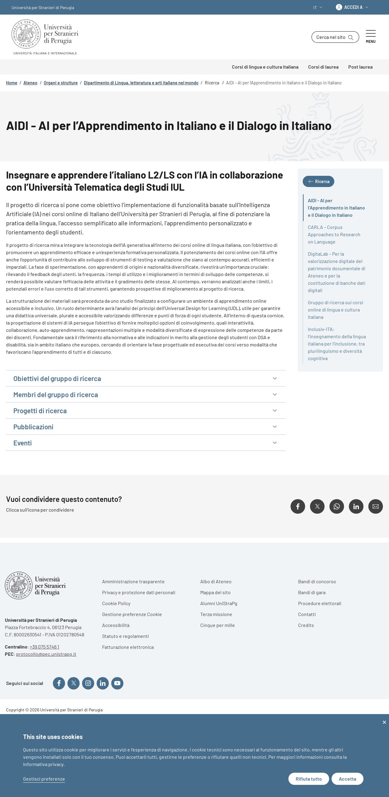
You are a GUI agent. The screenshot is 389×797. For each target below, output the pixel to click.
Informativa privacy (43, 764)
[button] (318, 7)
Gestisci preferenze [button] (44, 779)
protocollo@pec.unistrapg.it (46, 654)
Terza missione (216, 614)
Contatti (307, 614)
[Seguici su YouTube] (117, 683)
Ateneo (30, 82)
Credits (306, 625)
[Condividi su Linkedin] (356, 506)
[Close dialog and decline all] (384, 718)
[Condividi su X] (317, 506)
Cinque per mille (217, 625)
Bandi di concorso (317, 581)
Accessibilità (115, 625)
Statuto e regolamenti (125, 636)
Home (11, 82)
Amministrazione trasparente (133, 581)
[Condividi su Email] (375, 506)
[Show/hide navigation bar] (370, 37)
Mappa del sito (215, 592)
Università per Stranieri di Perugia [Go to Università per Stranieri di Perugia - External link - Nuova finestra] (43, 7)
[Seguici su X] (73, 683)
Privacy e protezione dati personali (138, 592)
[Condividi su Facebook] (298, 506)
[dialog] (194, 755)
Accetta (347, 779)
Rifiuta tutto (309, 779)
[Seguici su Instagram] (88, 683)
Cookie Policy (116, 603)
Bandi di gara (311, 592)
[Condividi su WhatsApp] (336, 506)
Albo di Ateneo (216, 581)
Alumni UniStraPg (218, 603)
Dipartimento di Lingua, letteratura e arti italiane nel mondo (141, 82)
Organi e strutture (61, 82)
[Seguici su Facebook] (59, 683)
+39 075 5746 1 (44, 646)
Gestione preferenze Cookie (132, 614)
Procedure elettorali (319, 603)
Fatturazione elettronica (128, 647)
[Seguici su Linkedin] (103, 683)
